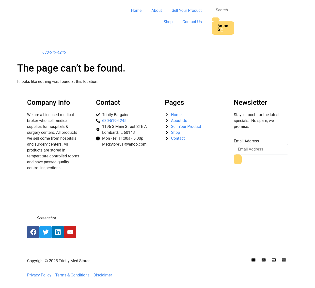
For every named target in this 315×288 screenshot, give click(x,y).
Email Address (246, 141)
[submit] (238, 159)
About (156, 10)
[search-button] (216, 19)
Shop (168, 21)
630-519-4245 (54, 52)
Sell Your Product (187, 10)
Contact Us (192, 21)
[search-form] (261, 10)
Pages (174, 102)
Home (136, 10)
